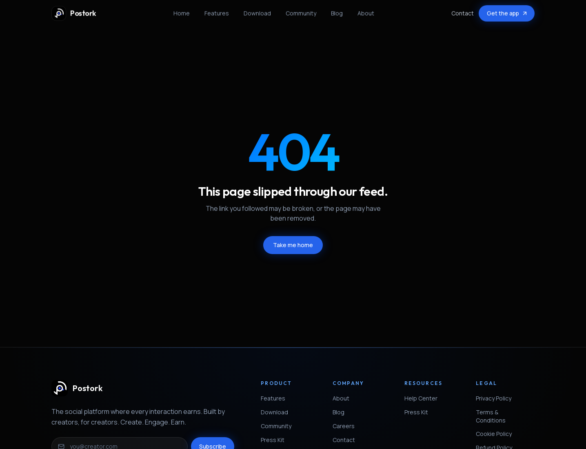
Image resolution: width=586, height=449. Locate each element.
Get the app (507, 10)
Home (181, 10)
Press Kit (276, 440)
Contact (462, 10)
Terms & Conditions (505, 416)
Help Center (424, 398)
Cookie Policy (497, 434)
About (365, 10)
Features (216, 10)
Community (301, 10)
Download (257, 10)
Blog (337, 10)
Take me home (293, 245)
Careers (347, 426)
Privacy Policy (497, 398)
